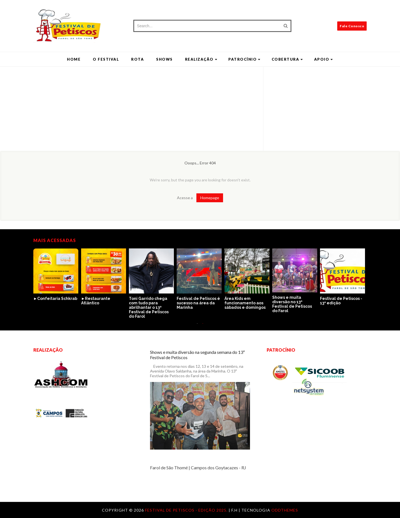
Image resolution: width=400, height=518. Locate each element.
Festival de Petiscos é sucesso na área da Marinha (198, 303)
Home (74, 59)
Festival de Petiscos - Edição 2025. (187, 510)
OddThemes (284, 510)
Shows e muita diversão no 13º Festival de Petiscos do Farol (292, 304)
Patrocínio (244, 59)
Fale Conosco (352, 26)
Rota (137, 59)
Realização (201, 59)
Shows (164, 59)
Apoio (323, 59)
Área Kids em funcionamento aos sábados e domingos (245, 303)
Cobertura (287, 59)
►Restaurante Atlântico (95, 300)
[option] (57, 275)
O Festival (106, 59)
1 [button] (197, 326)
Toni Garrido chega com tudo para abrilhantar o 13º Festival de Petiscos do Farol (149, 307)
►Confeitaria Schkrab (55, 298)
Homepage (209, 197)
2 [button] (203, 326)
